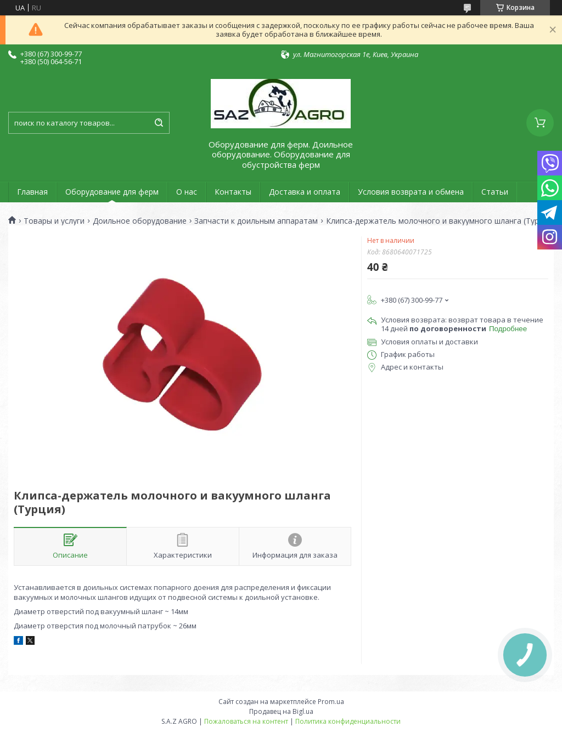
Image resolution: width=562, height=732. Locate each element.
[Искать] (159, 123)
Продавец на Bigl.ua (281, 711)
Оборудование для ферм (112, 191)
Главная (32, 191)
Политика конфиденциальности (348, 721)
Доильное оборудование (140, 221)
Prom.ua (331, 701)
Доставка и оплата (304, 191)
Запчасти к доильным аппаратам (256, 221)
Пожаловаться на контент (246, 721)
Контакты (233, 191)
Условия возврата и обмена (411, 191)
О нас (186, 191)
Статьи (494, 191)
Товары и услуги (54, 221)
